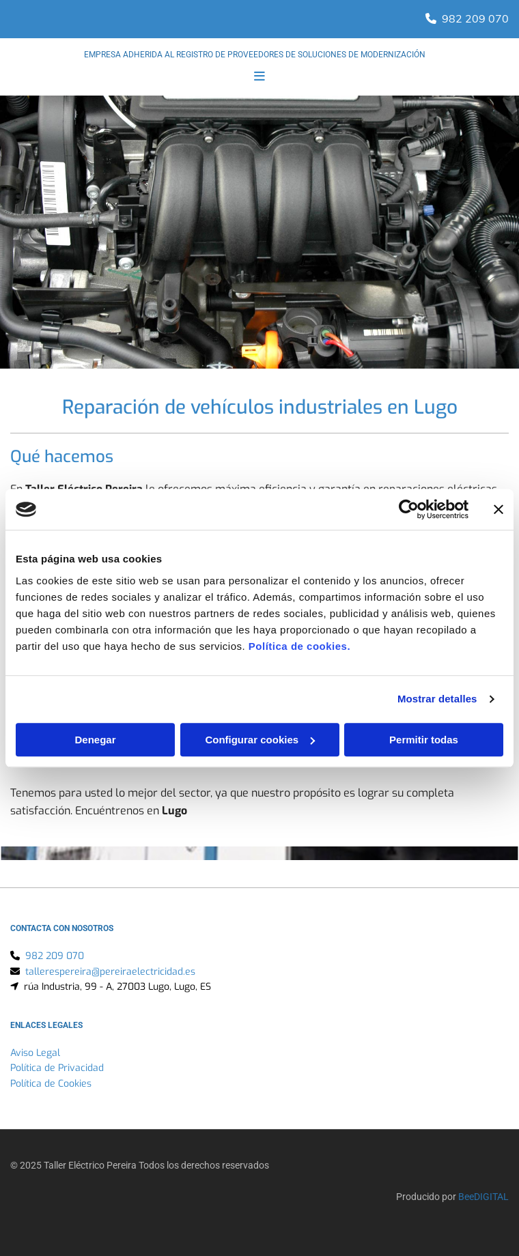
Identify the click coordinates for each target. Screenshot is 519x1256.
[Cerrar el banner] (498, 509)
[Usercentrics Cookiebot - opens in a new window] (408, 509)
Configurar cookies (260, 739)
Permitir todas (423, 739)
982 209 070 (475, 18)
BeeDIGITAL (483, 1196)
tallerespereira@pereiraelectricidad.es (110, 971)
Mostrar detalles (437, 698)
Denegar (94, 739)
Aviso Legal (35, 1052)
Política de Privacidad (57, 1067)
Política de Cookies (51, 1083)
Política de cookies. (299, 646)
